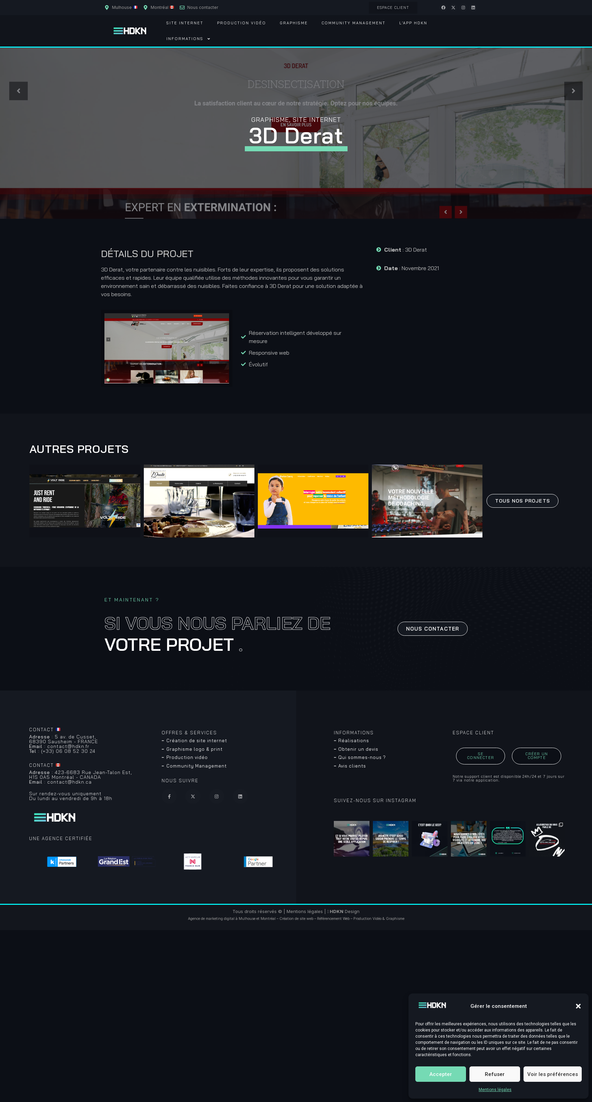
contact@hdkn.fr (59, 746)
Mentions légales (495, 1089)
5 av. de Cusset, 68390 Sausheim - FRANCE (63, 739)
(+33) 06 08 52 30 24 (62, 751)
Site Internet (184, 23)
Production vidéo (241, 23)
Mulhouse (247, 918)
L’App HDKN (413, 23)
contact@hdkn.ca (60, 782)
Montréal (268, 918)
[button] (578, 1006)
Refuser (495, 1074)
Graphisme (294, 23)
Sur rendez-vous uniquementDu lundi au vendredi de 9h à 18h (70, 795)
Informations (188, 39)
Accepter (440, 1074)
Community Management (354, 23)
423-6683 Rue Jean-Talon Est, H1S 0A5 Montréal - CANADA (80, 774)
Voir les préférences (552, 1074)
